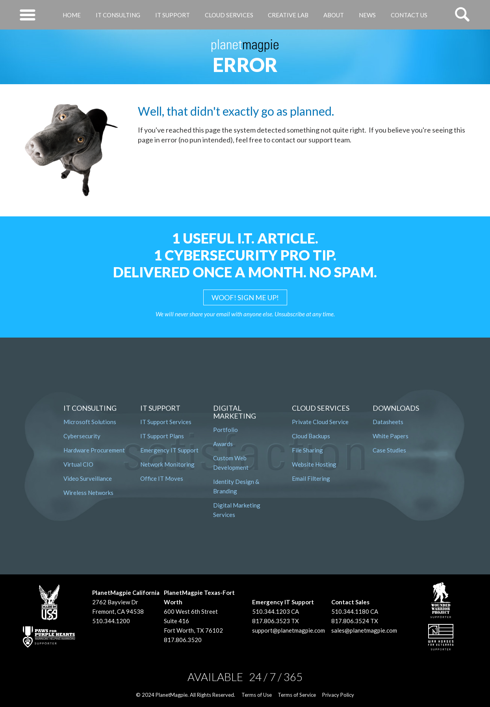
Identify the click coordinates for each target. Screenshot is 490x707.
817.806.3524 (350, 620)
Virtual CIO (78, 464)
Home (72, 14)
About (333, 14)
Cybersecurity (81, 435)
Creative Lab (288, 14)
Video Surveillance (87, 478)
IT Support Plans (162, 435)
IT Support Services (165, 421)
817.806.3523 (271, 620)
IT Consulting (118, 14)
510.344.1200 (111, 620)
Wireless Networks (88, 492)
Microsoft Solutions (89, 421)
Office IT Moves (161, 478)
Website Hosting (314, 464)
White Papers (390, 435)
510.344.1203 (271, 611)
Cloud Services (229, 14)
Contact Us (409, 14)
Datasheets (388, 421)
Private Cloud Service (320, 421)
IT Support (172, 14)
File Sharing (307, 450)
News (367, 14)
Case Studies (389, 450)
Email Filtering (311, 478)
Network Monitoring (167, 464)
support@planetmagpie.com (288, 630)
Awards (223, 443)
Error (245, 64)
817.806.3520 (183, 639)
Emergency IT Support (169, 450)
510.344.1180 (350, 611)
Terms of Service (297, 695)
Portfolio (225, 429)
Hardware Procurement (94, 450)
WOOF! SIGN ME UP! (245, 297)
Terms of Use (256, 695)
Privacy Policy (338, 695)
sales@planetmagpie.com (364, 630)
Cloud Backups (311, 435)
